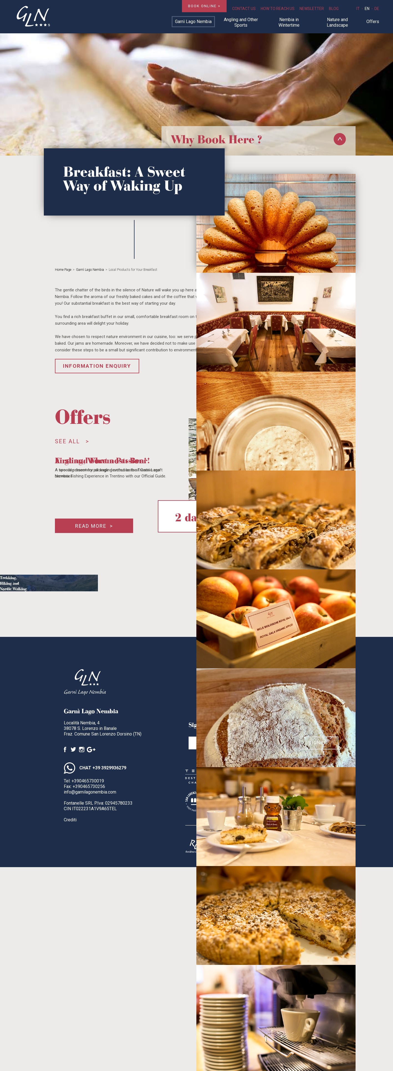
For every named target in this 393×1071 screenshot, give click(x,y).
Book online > (204, 6)
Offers (372, 21)
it (358, 8)
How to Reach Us (278, 8)
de (376, 8)
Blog (334, 8)
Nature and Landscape (337, 22)
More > (32, 598)
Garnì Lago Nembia (193, 21)
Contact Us (244, 8)
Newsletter (312, 8)
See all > (72, 441)
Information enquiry (97, 366)
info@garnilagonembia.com (90, 792)
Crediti (70, 819)
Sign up (318, 742)
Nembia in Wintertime (289, 22)
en (367, 8)
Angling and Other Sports (241, 22)
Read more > (94, 526)
